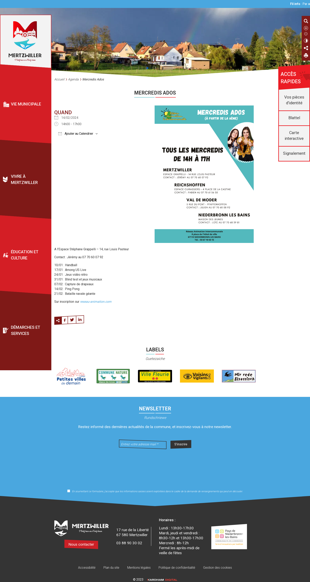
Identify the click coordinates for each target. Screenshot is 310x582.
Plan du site (111, 567)
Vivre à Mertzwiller (24, 179)
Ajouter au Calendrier (75, 133)
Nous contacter (81, 544)
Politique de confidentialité (177, 567)
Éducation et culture (24, 255)
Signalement (294, 153)
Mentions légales (139, 567)
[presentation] (155, 466)
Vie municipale (26, 104)
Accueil (59, 79)
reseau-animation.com (95, 302)
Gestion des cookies (217, 567)
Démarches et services (25, 330)
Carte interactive (294, 135)
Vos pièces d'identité (294, 100)
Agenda (73, 79)
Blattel (294, 117)
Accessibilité (87, 567)
